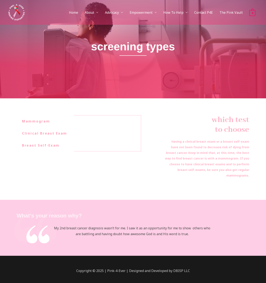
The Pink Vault (231, 12)
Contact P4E (203, 12)
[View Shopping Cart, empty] (252, 12)
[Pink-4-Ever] (16, 12)
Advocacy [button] (112, 12)
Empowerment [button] (141, 12)
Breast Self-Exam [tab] (41, 145)
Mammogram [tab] (36, 121)
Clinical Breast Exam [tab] (44, 133)
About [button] (89, 12)
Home (73, 12)
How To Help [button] (173, 12)
